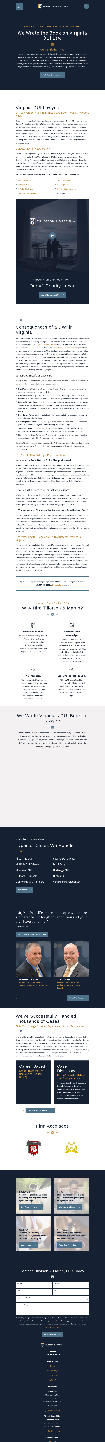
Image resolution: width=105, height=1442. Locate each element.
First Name (20, 1210)
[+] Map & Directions (52, 1337)
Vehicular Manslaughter (27, 193)
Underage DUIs (63, 184)
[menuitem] (18, 1391)
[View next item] (22, 924)
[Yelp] (55, 1368)
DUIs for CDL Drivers (25, 189)
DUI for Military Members (66, 189)
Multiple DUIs (23, 184)
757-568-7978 (52, 1281)
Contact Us (52, 1306)
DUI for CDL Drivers (26, 802)
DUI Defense (52, 1302)
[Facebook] (50, 1368)
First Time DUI (24, 785)
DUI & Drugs (60, 791)
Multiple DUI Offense (27, 791)
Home (52, 1292)
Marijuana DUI (24, 796)
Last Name (57, 1210)
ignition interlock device (47, 345)
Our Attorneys (52, 1297)
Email (55, 1217)
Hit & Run (58, 802)
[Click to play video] (52, 235)
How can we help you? (23, 1231)
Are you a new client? (23, 1224)
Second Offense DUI (64, 180)
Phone (19, 1217)
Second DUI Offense (64, 785)
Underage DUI (61, 796)
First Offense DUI (24, 180)
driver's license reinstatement (63, 348)
